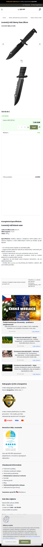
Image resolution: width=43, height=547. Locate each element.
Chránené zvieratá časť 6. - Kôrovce (26, 351)
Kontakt (6, 478)
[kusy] (21, 127)
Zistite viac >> (18, 390)
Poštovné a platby (10, 469)
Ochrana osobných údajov (12, 471)
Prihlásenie (27, 5)
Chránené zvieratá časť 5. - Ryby (25, 365)
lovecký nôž (14, 263)
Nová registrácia (37, 5)
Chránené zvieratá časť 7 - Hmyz (25, 337)
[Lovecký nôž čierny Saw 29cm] (21, 44)
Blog (5, 483)
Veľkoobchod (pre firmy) (12, 487)
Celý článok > (36, 332)
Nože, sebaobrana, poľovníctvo (18, 18)
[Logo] (21, 9)
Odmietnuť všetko (10, 542)
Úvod (4, 18)
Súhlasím (24, 542)
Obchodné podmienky (11, 473)
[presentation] (3, 44)
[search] (40, 10)
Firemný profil (8, 480)
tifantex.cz (21, 492)
